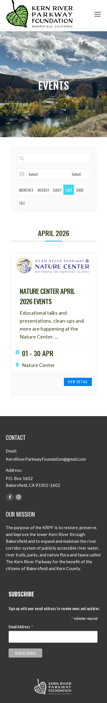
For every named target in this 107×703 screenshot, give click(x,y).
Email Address (21, 626)
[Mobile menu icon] (97, 14)
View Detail (78, 381)
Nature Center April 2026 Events (47, 296)
